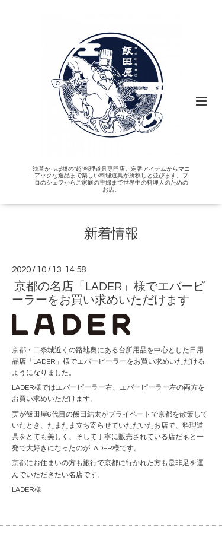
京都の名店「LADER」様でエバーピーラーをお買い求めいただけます (108, 293)
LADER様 (26, 490)
